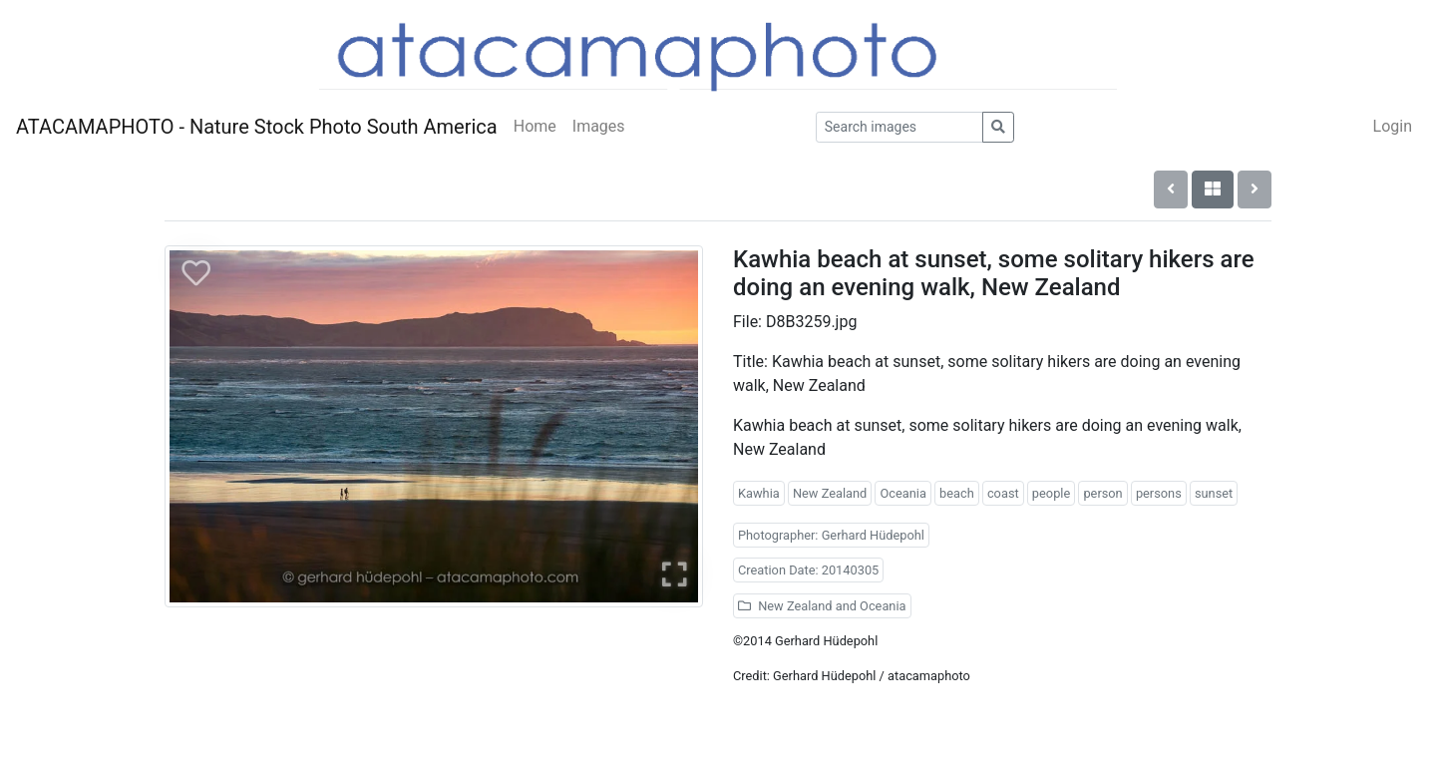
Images (598, 126)
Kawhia (759, 493)
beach (956, 493)
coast (1003, 493)
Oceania (902, 493)
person (1102, 493)
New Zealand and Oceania (822, 605)
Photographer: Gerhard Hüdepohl (831, 535)
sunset (1214, 493)
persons (1159, 493)
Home (535, 126)
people (1051, 493)
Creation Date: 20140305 (808, 570)
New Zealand (830, 493)
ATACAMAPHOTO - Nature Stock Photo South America (257, 127)
